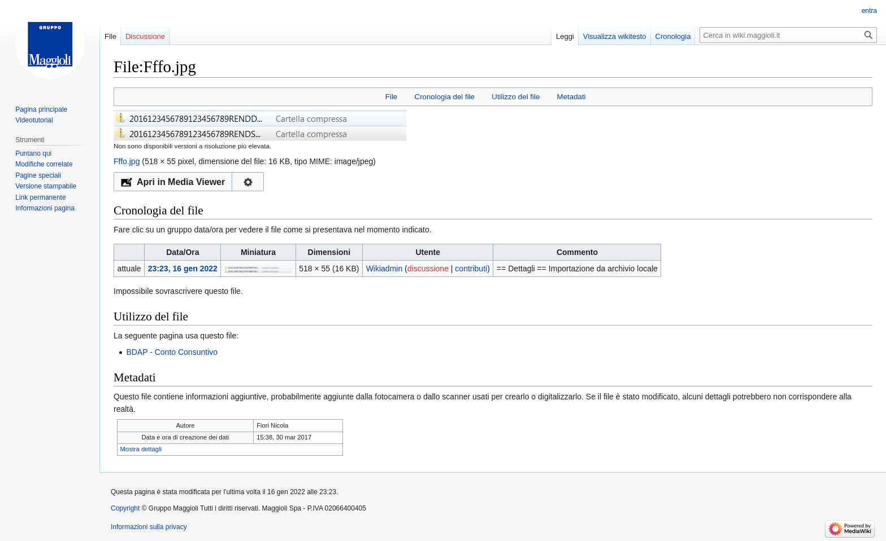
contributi (471, 268)
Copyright (125, 508)
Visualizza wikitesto (614, 36)
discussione (428, 268)
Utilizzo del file (516, 97)
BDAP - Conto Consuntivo (172, 352)
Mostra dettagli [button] (141, 449)
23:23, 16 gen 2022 (183, 268)
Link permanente (40, 197)
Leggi (565, 36)
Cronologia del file (445, 97)
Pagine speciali (38, 175)
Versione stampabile (45, 186)
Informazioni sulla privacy (149, 527)
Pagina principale (41, 109)
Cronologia (673, 36)
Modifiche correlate (43, 164)
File (391, 97)
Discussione (145, 36)
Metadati (571, 97)
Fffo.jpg (127, 161)
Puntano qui (33, 153)
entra (869, 11)
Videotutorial (34, 120)
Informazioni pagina (45, 208)
